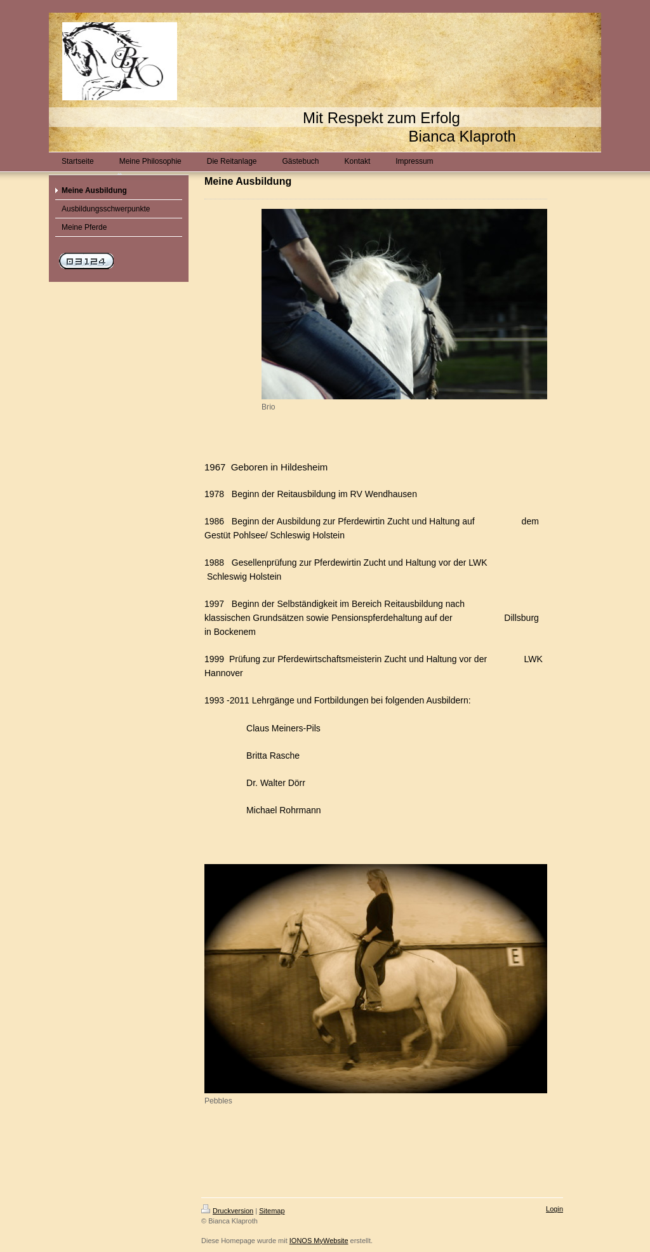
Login (554, 1209)
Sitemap (271, 1211)
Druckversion (227, 1211)
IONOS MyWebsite (318, 1240)
